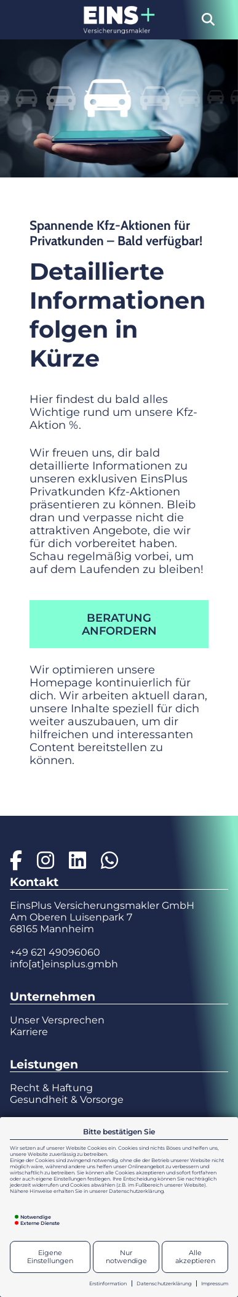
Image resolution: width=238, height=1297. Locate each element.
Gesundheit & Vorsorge (67, 1099)
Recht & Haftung (51, 1088)
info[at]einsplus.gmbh (64, 964)
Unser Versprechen (57, 1020)
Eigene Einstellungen (50, 1256)
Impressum (214, 1283)
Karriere (29, 1032)
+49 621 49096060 (55, 952)
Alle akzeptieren (195, 1256)
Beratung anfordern (119, 624)
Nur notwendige (126, 1256)
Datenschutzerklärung (164, 1283)
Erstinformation (108, 1283)
